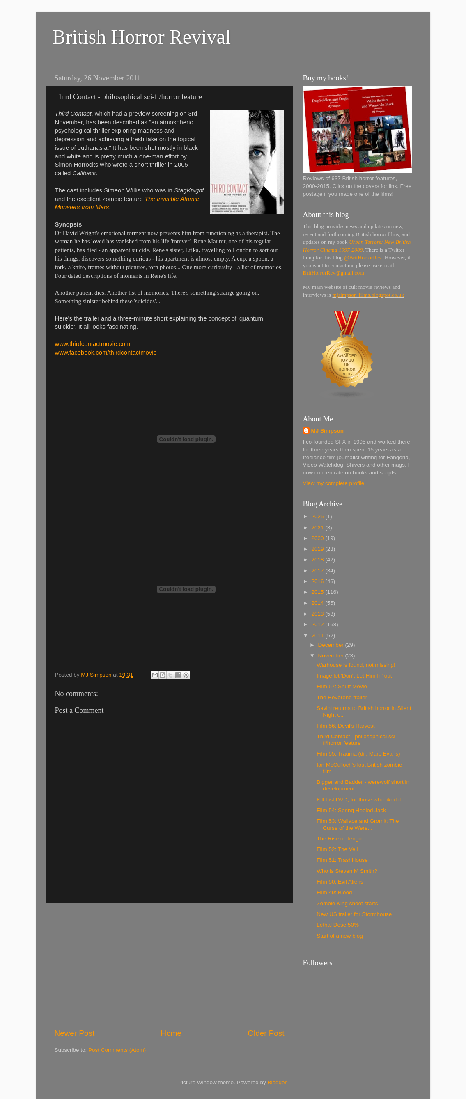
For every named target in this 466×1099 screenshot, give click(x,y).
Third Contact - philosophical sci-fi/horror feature (357, 739)
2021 (318, 527)
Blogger (277, 1082)
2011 (318, 635)
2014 (318, 603)
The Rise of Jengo (339, 839)
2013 (318, 614)
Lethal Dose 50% (338, 925)
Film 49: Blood (334, 892)
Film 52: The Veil (337, 849)
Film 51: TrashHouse (342, 860)
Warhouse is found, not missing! (356, 665)
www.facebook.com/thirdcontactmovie (106, 352)
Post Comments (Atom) (117, 1050)
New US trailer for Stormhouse (354, 914)
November (331, 656)
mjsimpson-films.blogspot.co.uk (368, 295)
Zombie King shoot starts (347, 903)
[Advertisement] (169, 965)
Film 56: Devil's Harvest (345, 726)
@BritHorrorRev (363, 257)
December (331, 645)
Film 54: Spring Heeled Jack (351, 810)
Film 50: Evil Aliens (340, 882)
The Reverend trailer (342, 697)
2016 (318, 581)
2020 (318, 538)
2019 (318, 549)
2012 (318, 624)
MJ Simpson (327, 431)
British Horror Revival (142, 37)
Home (171, 1033)
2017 (318, 571)
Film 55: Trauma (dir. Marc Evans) (358, 754)
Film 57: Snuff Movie (342, 686)
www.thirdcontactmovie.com (93, 344)
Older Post (266, 1033)
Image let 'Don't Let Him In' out (354, 676)
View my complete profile (334, 483)
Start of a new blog (340, 936)
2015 (318, 592)
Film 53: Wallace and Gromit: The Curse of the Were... (358, 824)
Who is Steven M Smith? (347, 871)
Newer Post (75, 1033)
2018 (318, 559)
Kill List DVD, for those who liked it (359, 800)
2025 (318, 516)
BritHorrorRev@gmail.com (333, 273)
